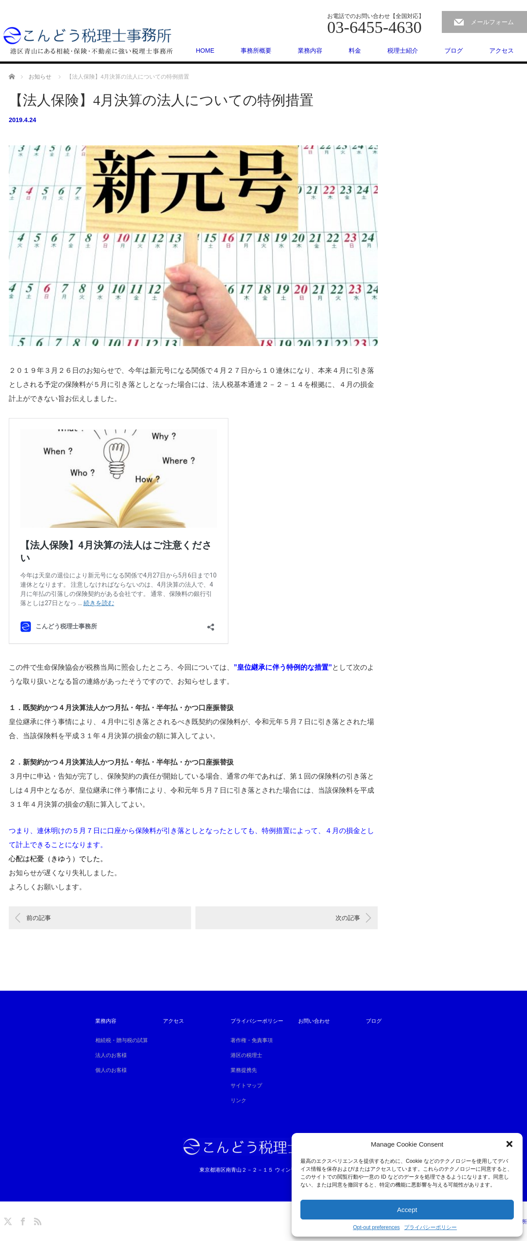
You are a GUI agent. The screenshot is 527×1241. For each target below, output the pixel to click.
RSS (36, 1220)
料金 (355, 50)
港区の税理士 (246, 1055)
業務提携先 (244, 1070)
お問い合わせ (314, 1021)
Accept (407, 1209)
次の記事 (348, 917)
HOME (205, 50)
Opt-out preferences (376, 1227)
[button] (509, 1144)
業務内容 (310, 50)
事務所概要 (256, 50)
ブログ (453, 50)
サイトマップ (246, 1085)
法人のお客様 (111, 1055)
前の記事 (38, 917)
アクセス (501, 50)
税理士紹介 (402, 50)
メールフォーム (492, 21)
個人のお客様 (111, 1070)
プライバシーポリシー (430, 1227)
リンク (238, 1100)
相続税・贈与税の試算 (121, 1040)
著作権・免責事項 (252, 1040)
